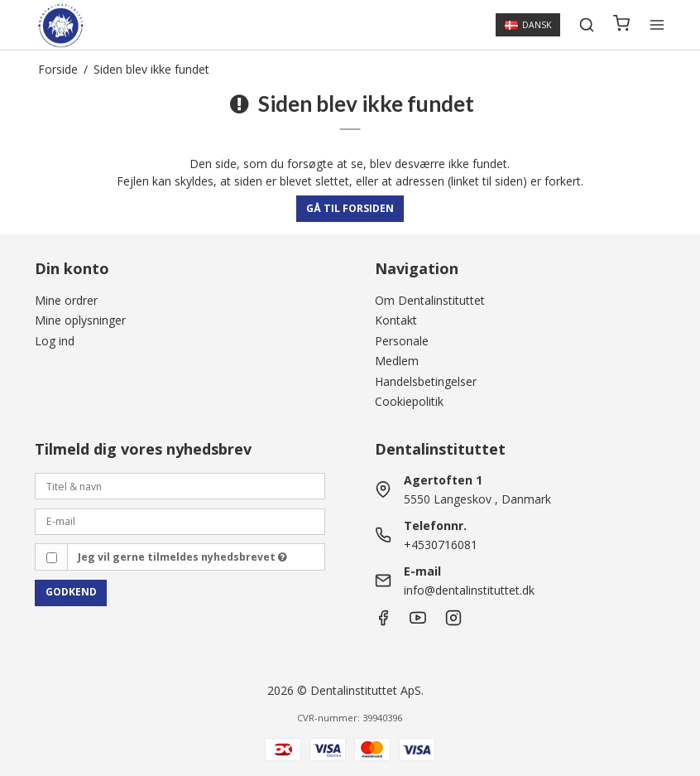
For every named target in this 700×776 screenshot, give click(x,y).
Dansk (528, 25)
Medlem (397, 361)
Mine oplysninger (80, 320)
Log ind (54, 341)
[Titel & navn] (180, 485)
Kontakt (396, 320)
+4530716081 (440, 544)
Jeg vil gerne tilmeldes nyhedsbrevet (182, 557)
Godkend (71, 592)
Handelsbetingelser (426, 381)
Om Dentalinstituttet (430, 300)
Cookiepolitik (409, 401)
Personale (402, 341)
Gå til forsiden (350, 208)
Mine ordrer (66, 300)
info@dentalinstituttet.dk (469, 590)
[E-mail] (180, 520)
